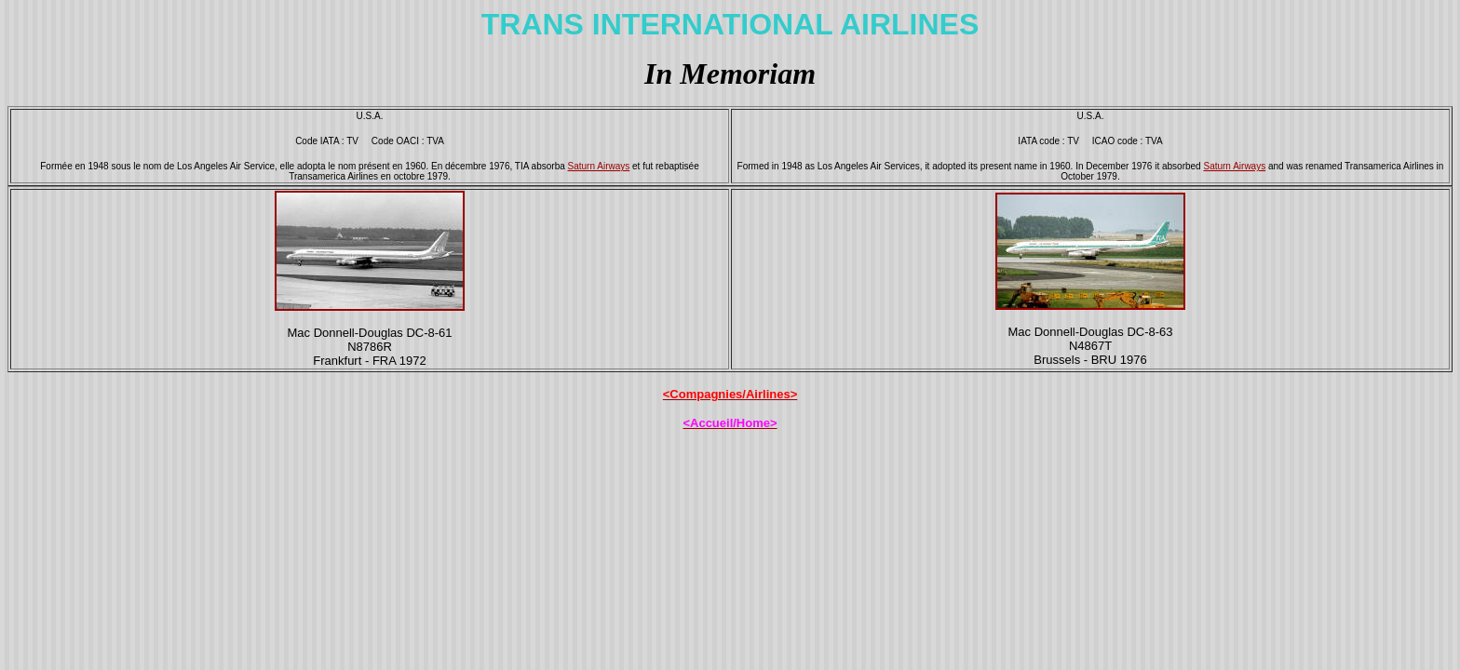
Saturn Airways (599, 166)
